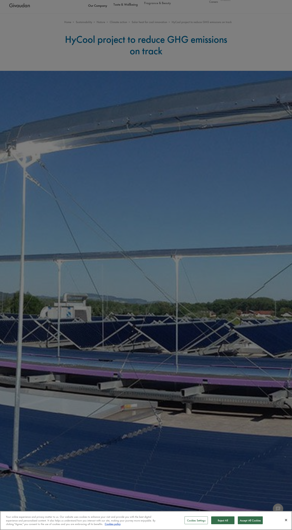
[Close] (286, 520)
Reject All (223, 520)
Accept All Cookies (250, 520)
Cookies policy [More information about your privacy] (112, 524)
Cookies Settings (196, 520)
